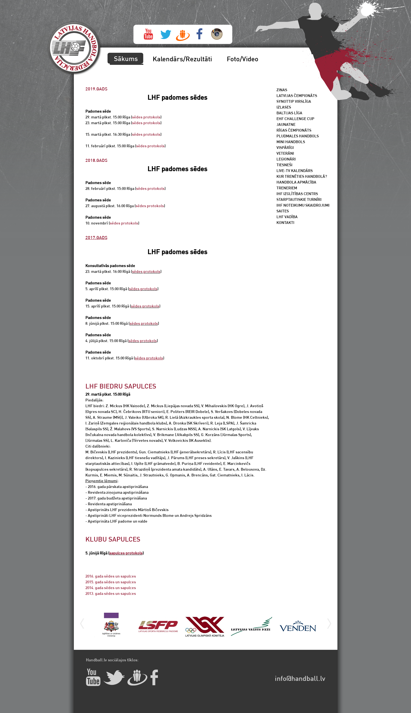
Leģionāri (286, 159)
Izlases (283, 107)
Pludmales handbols (297, 136)
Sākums (126, 58)
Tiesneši (284, 164)
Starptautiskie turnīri (298, 199)
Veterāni (285, 153)
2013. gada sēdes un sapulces (110, 593)
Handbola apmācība (296, 182)
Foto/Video (242, 59)
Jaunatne (285, 124)
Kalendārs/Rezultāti (182, 59)
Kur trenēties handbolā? (301, 176)
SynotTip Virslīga (293, 101)
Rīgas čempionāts (293, 130)
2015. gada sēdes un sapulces (110, 581)
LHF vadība (287, 216)
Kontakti (285, 222)
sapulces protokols (125, 553)
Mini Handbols (290, 141)
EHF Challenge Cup (295, 118)
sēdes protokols (146, 117)
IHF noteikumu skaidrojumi (302, 205)
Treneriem (286, 187)
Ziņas (281, 89)
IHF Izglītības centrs (297, 193)
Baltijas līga (289, 112)
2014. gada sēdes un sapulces (110, 587)
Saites (282, 211)
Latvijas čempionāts (296, 95)
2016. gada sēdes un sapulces (110, 576)
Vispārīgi (285, 147)
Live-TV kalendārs (294, 170)
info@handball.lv (300, 678)
